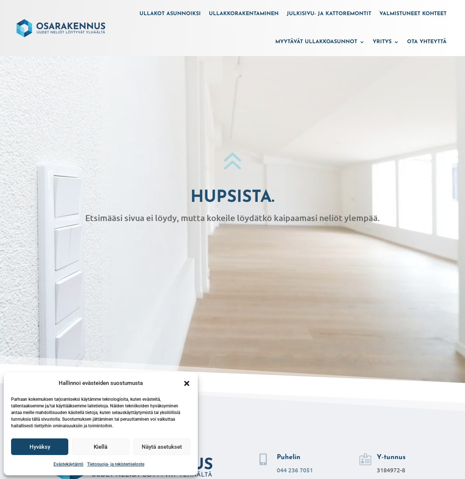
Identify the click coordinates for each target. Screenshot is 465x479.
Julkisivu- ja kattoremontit (329, 14)
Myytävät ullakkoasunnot (316, 42)
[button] (186, 383)
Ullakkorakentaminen (244, 14)
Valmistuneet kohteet (413, 14)
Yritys (382, 42)
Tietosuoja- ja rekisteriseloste (115, 464)
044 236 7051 (295, 470)
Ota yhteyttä (427, 42)
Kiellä (100, 447)
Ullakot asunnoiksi (170, 14)
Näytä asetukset (162, 447)
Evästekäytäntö (68, 464)
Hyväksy (40, 447)
